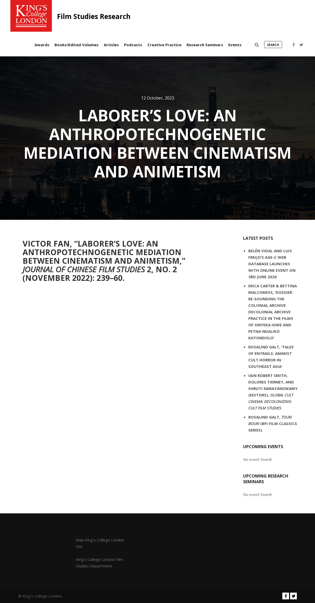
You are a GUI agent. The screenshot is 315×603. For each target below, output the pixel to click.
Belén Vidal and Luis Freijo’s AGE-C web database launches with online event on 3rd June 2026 (272, 263)
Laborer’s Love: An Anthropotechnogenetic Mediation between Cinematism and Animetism (102, 252)
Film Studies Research (83, 16)
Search (273, 45)
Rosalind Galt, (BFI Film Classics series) (272, 423)
